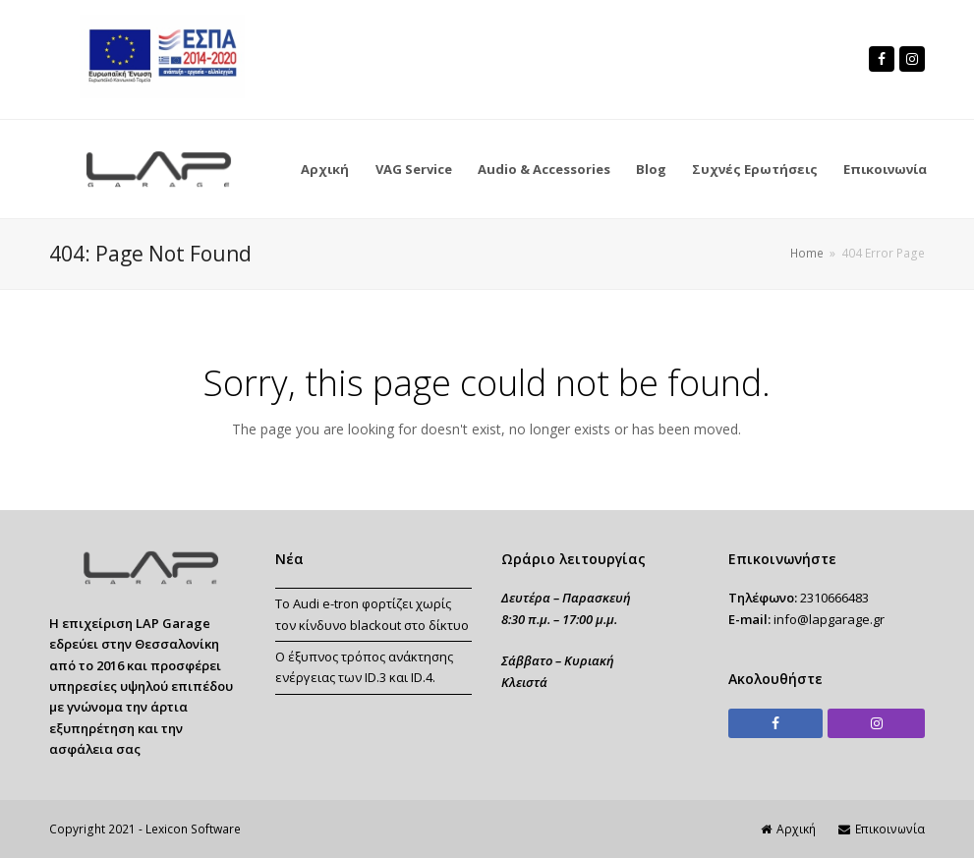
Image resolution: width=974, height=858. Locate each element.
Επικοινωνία (881, 829)
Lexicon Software (193, 829)
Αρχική (788, 829)
